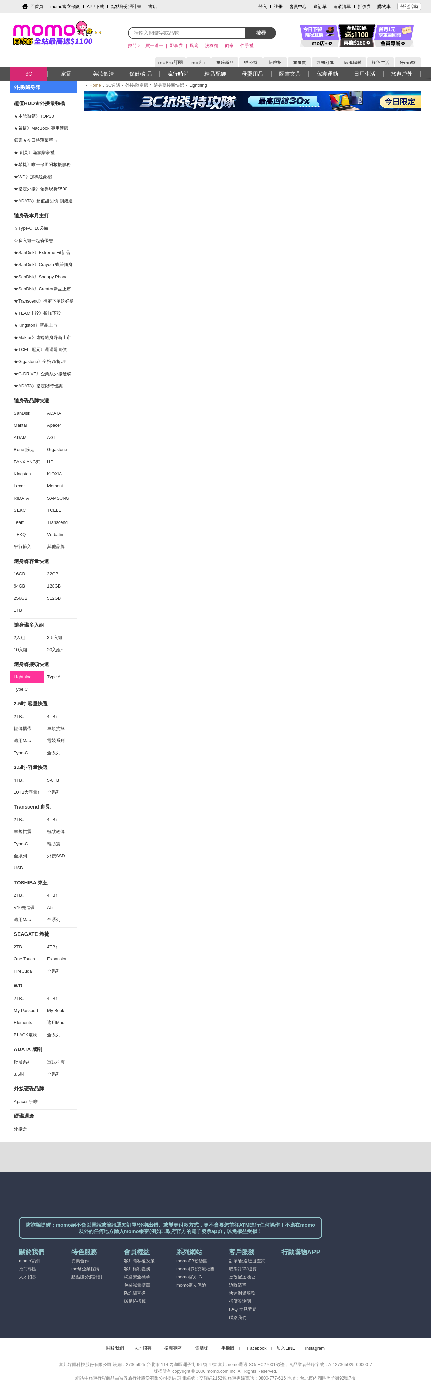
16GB (19, 573)
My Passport (26, 1010)
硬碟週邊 (24, 1116)
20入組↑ (55, 649)
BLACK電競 (25, 1034)
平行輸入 (22, 546)
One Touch (24, 958)
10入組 (20, 649)
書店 (152, 6)
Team (19, 522)
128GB (54, 586)
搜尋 (261, 33)
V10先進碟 (24, 907)
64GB (19, 586)
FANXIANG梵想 (27, 463)
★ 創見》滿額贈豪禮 (34, 152)
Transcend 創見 (32, 807)
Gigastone (57, 449)
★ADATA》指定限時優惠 (38, 385)
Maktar (20, 425)
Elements (23, 1022)
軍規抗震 (22, 831)
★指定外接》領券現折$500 (40, 188)
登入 (262, 6)
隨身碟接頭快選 (169, 85)
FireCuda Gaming (23, 973)
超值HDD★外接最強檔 (39, 103)
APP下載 (95, 6)
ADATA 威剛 (28, 1049)
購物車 (384, 6)
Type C (21, 689)
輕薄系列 (22, 1062)
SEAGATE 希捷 (31, 934)
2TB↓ (19, 716)
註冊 (278, 6)
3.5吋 (19, 1074)
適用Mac (22, 740)
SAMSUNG (58, 498)
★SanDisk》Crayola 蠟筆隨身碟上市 (43, 266)
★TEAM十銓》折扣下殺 (37, 313)
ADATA (54, 413)
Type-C (21, 752)
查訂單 (320, 6)
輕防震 (53, 843)
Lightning (23, 676)
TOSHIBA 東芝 (31, 882)
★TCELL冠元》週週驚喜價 (40, 349)
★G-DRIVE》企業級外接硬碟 (42, 373)
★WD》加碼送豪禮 (33, 176)
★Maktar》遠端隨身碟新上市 (42, 337)
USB (18, 867)
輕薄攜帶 (22, 728)
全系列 (53, 752)
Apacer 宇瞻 (26, 1101)
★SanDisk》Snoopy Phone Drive (41, 278)
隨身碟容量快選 (31, 561)
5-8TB (53, 780)
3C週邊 (113, 85)
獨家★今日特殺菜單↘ (36, 140)
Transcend (57, 522)
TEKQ (20, 534)
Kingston (22, 473)
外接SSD (56, 855)
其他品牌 (56, 546)
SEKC (20, 510)
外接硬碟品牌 (29, 1088)
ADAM (20, 437)
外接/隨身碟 (136, 85)
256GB (20, 598)
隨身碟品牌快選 (31, 400)
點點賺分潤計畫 (126, 6)
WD (18, 985)
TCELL (54, 510)
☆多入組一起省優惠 (33, 240)
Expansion (57, 958)
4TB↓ (19, 780)
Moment (55, 485)
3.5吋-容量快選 (31, 767)
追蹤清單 (342, 6)
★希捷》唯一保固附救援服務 (42, 164)
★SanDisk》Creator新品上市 (42, 288)
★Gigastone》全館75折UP (40, 361)
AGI (51, 437)
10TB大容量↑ (27, 792)
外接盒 (20, 1128)
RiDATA (21, 498)
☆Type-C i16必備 (31, 228)
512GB (54, 598)
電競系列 (56, 740)
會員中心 (298, 6)
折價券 (364, 6)
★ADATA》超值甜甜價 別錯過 (43, 200)
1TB (18, 610)
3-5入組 (54, 637)
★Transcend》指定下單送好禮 (44, 301)
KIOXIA (54, 473)
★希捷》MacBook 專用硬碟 (41, 128)
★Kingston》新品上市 (35, 325)
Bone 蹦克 (24, 449)
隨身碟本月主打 (31, 215)
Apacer (54, 425)
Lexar (19, 485)
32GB (52, 573)
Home (95, 85)
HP (50, 461)
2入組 (19, 637)
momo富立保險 (65, 6)
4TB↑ (52, 716)
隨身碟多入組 (29, 625)
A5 (50, 907)
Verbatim (55, 534)
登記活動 (409, 6)
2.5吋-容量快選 (31, 703)
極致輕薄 (56, 831)
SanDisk (22, 413)
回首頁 (36, 6)
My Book (55, 1010)
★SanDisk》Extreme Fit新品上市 (42, 254)
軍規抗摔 (56, 728)
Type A (54, 676)
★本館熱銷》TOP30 (34, 116)
